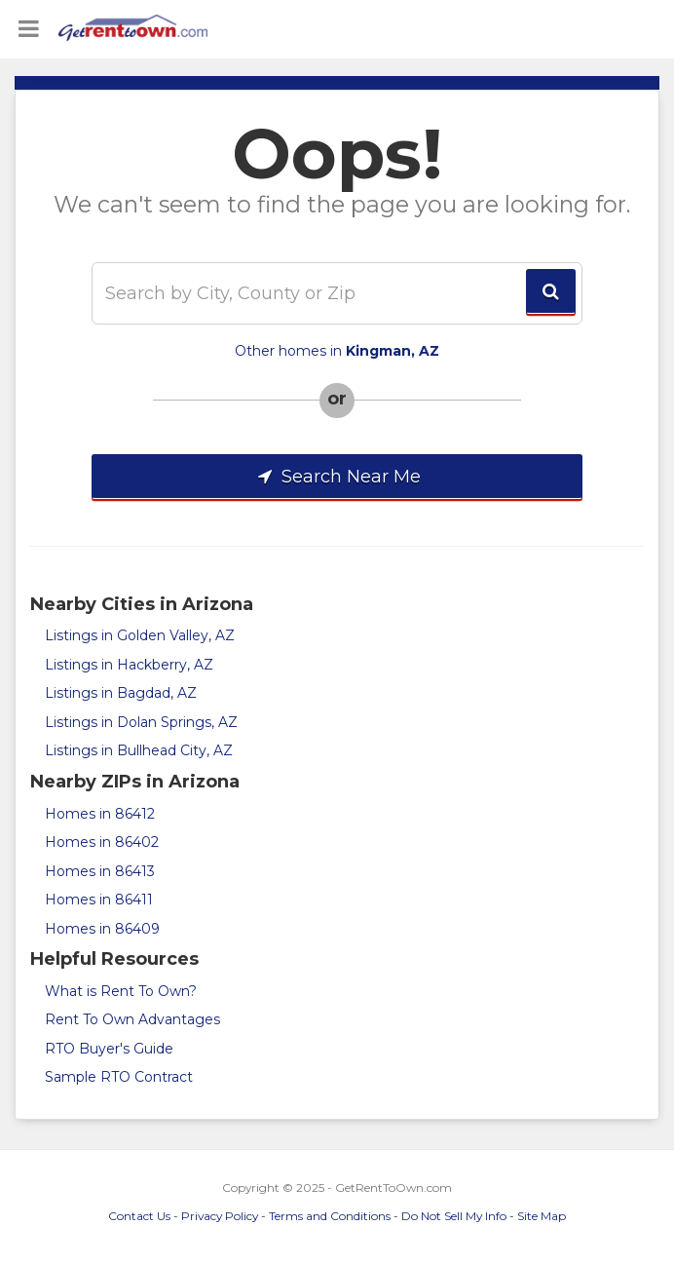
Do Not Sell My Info (453, 1215)
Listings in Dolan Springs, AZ (141, 722)
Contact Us (139, 1215)
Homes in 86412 (100, 814)
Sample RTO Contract (119, 1077)
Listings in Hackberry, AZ (129, 664)
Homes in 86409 (102, 929)
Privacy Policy (219, 1215)
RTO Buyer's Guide (109, 1048)
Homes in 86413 (100, 871)
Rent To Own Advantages (132, 1019)
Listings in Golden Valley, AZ (140, 635)
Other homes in (337, 351)
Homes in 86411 (99, 899)
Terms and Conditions (330, 1215)
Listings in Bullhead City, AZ (139, 750)
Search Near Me (336, 476)
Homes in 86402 (102, 842)
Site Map (541, 1215)
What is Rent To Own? (121, 991)
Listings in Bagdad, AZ (121, 693)
